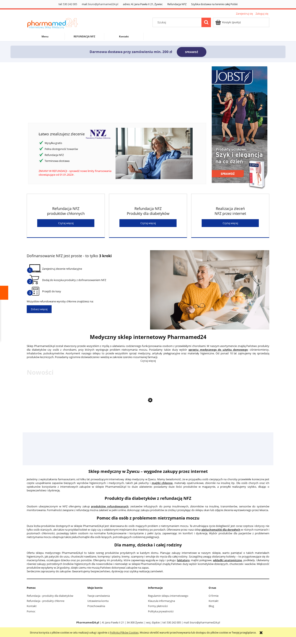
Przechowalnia (96, 606)
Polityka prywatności (160, 611)
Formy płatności (158, 606)
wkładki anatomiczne (227, 560)
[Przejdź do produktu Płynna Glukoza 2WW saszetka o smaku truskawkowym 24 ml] (148, 421)
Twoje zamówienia (98, 596)
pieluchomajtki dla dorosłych (220, 529)
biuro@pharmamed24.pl (103, 4)
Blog (211, 606)
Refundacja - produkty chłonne (45, 601)
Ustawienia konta (98, 601)
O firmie (214, 596)
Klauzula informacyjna (161, 601)
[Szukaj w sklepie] (178, 22)
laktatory (183, 560)
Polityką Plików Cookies (124, 632)
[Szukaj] (206, 22)
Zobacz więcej (39, 309)
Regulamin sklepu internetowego (168, 596)
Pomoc (31, 611)
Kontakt (32, 606)
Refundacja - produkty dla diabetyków (50, 596)
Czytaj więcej (66, 223)
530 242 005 (70, 4)
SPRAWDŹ (191, 52)
